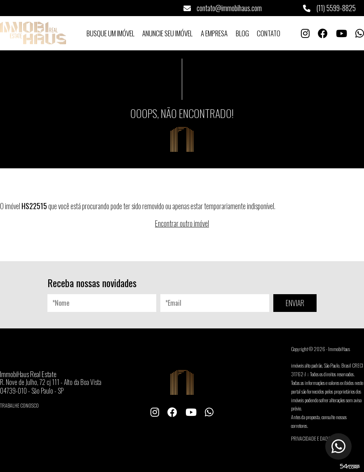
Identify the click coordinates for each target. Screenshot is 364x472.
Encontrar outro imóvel (182, 223)
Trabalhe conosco (19, 405)
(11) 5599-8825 (329, 7)
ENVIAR (295, 302)
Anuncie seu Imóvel (167, 33)
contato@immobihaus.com (222, 7)
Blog (242, 33)
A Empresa (214, 33)
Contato (268, 33)
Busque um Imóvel (110, 33)
